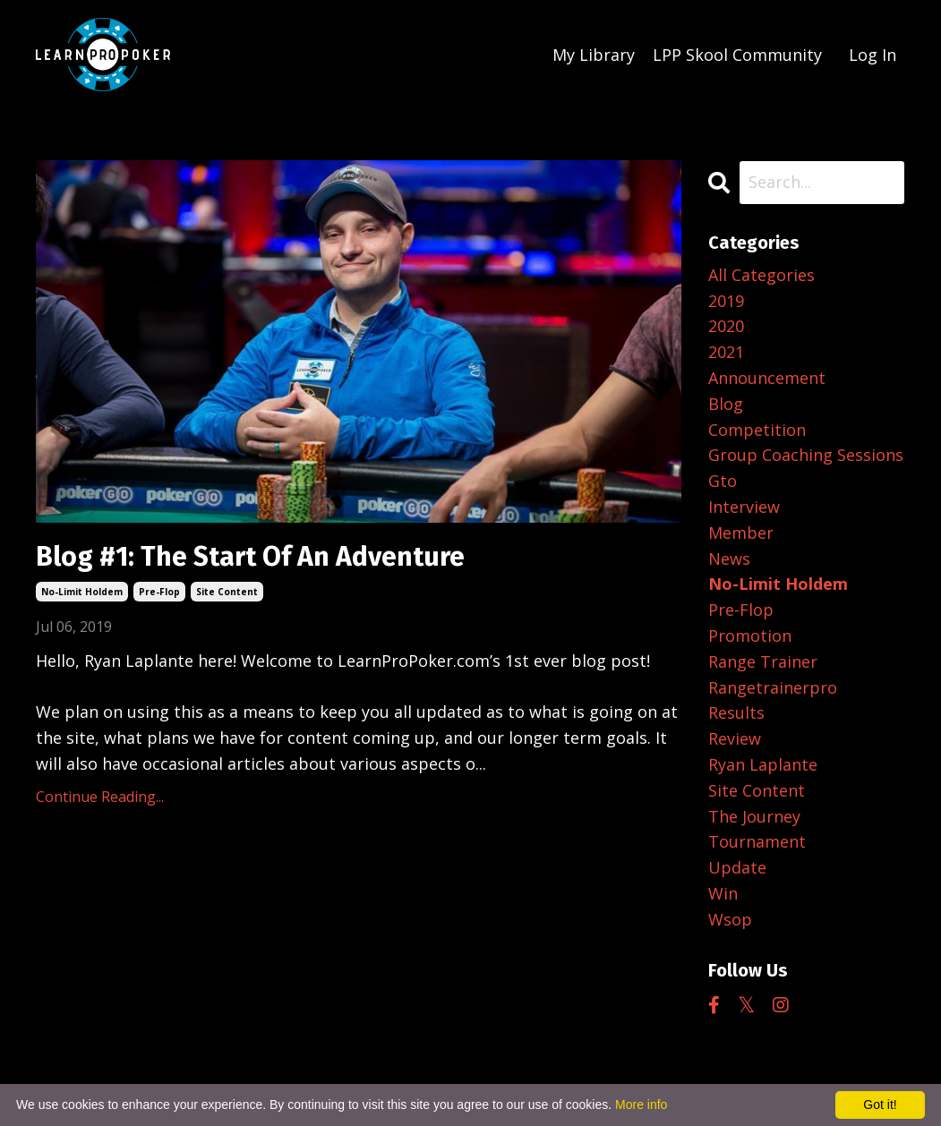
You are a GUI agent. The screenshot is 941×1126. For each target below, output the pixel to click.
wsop (730, 919)
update (737, 867)
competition (757, 429)
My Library (593, 54)
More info (641, 1104)
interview (744, 506)
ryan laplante (762, 764)
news (729, 558)
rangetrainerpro (772, 687)
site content (227, 591)
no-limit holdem (82, 591)
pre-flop (159, 591)
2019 (726, 300)
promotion (749, 635)
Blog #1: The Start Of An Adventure (250, 557)
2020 (726, 326)
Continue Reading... (100, 796)
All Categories (761, 275)
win (723, 893)
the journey (754, 816)
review (734, 738)
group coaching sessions (805, 454)
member (741, 532)
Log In (872, 54)
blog (725, 403)
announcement (767, 377)
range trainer (762, 661)
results (736, 712)
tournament (757, 841)
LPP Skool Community (737, 54)
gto (722, 480)
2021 (726, 352)
